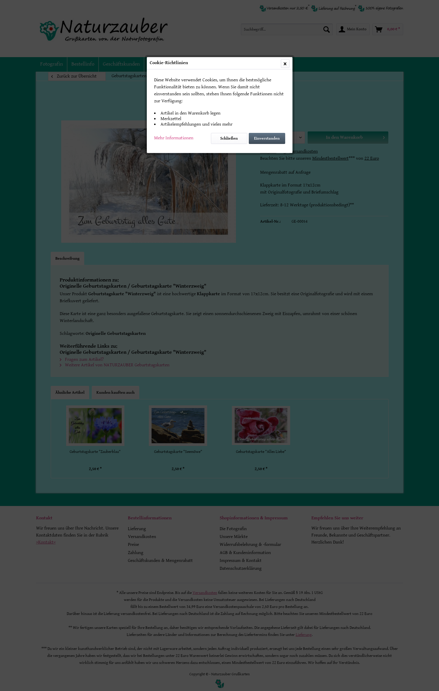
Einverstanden (267, 138)
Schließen (229, 138)
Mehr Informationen (173, 138)
